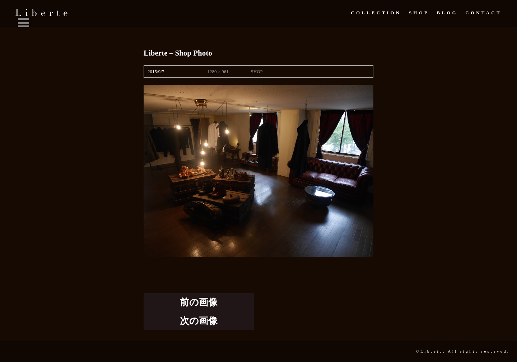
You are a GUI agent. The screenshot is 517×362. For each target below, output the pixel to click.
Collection (376, 12)
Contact (483, 12)
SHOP (257, 71)
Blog (447, 12)
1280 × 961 (217, 71)
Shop (419, 12)
